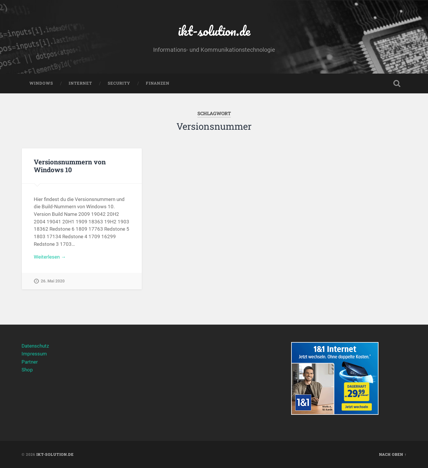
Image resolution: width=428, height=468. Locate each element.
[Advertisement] (214, 382)
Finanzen (157, 83)
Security (119, 83)
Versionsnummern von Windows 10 (70, 165)
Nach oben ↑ (392, 454)
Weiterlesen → (50, 257)
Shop (27, 370)
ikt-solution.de (214, 30)
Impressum (34, 354)
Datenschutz (35, 346)
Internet (80, 83)
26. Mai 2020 (53, 281)
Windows (41, 83)
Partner (30, 362)
